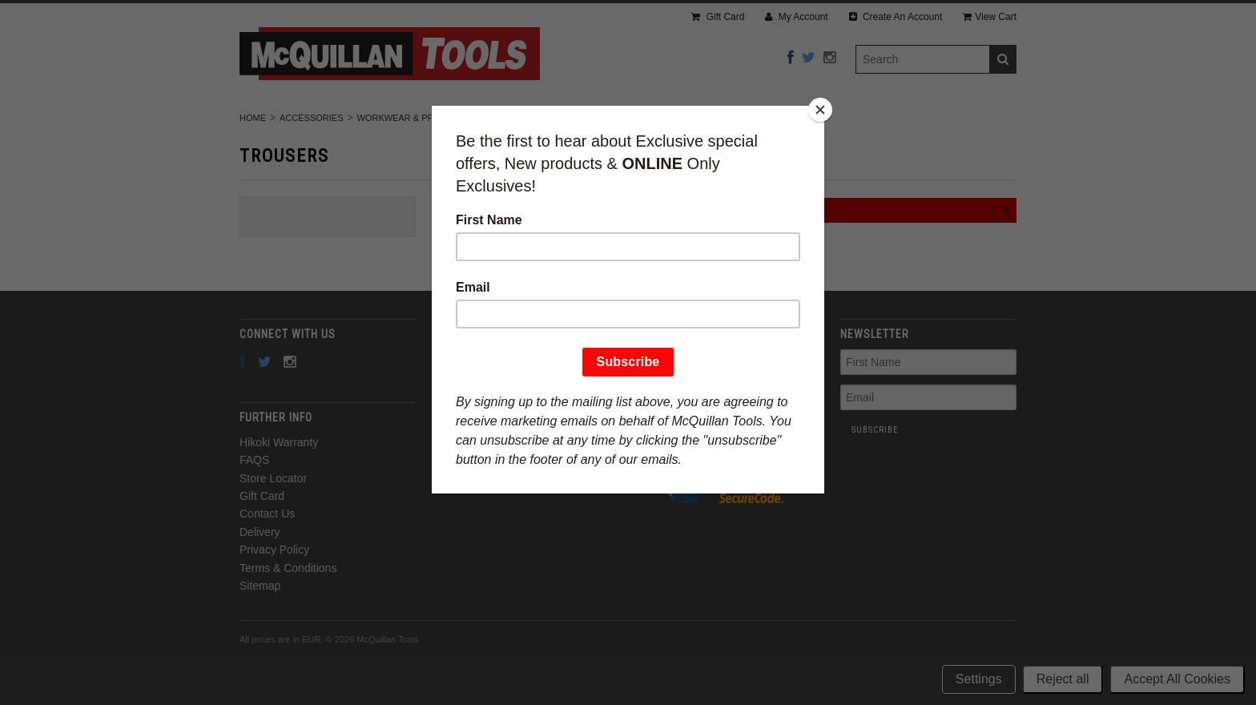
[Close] (820, 110)
